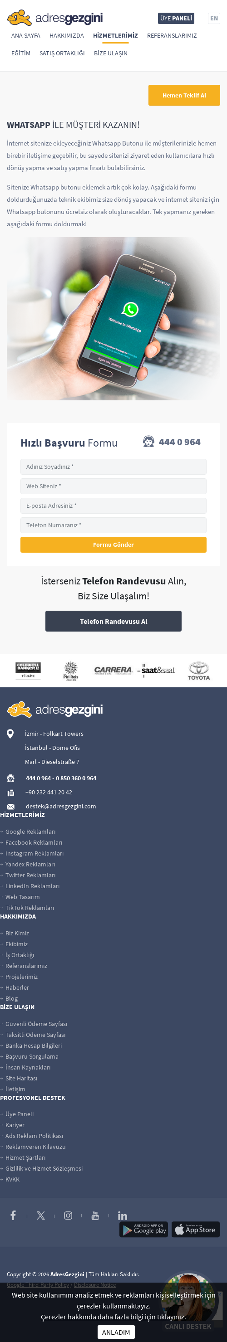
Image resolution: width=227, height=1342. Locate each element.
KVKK (10, 1179)
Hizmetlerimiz (115, 35)
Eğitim (20, 53)
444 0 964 (172, 442)
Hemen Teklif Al (184, 95)
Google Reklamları (27, 831)
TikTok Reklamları (27, 908)
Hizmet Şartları (22, 1157)
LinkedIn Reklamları (29, 886)
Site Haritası (18, 1078)
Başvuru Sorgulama (29, 1056)
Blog (9, 998)
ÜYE (176, 18)
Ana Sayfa (25, 35)
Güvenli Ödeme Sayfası (33, 1024)
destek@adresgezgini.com (61, 806)
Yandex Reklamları (27, 864)
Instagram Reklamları (32, 853)
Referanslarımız (172, 35)
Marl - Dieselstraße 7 (52, 762)
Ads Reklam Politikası (31, 1136)
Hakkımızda (66, 35)
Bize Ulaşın (111, 53)
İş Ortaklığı (17, 955)
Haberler (14, 987)
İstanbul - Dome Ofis (52, 748)
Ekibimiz (14, 944)
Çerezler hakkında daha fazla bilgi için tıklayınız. (113, 1316)
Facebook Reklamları (31, 842)
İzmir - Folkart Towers (54, 733)
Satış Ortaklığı (62, 53)
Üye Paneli (17, 1114)
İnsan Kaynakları (25, 1067)
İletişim (12, 1089)
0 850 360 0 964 (76, 778)
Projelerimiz (19, 976)
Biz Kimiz (14, 933)
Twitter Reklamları (27, 875)
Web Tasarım (20, 897)
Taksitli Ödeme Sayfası (32, 1035)
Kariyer (12, 1125)
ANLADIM (116, 1332)
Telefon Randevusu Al (114, 621)
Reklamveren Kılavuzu (33, 1147)
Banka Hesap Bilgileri (31, 1045)
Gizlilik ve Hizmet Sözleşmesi (41, 1168)
